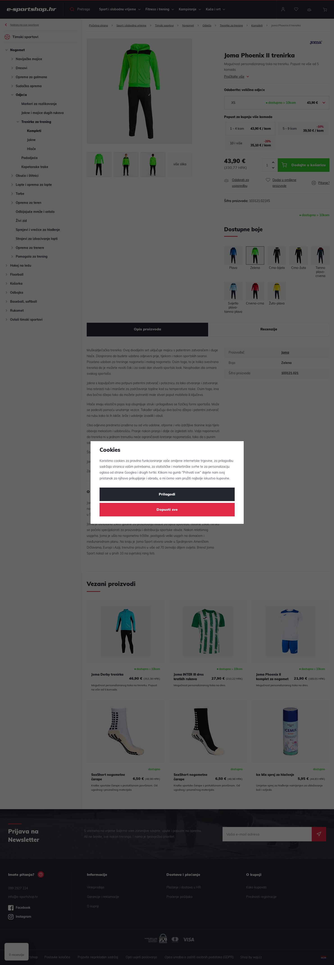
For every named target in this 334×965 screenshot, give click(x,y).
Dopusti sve (167, 510)
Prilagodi (167, 494)
